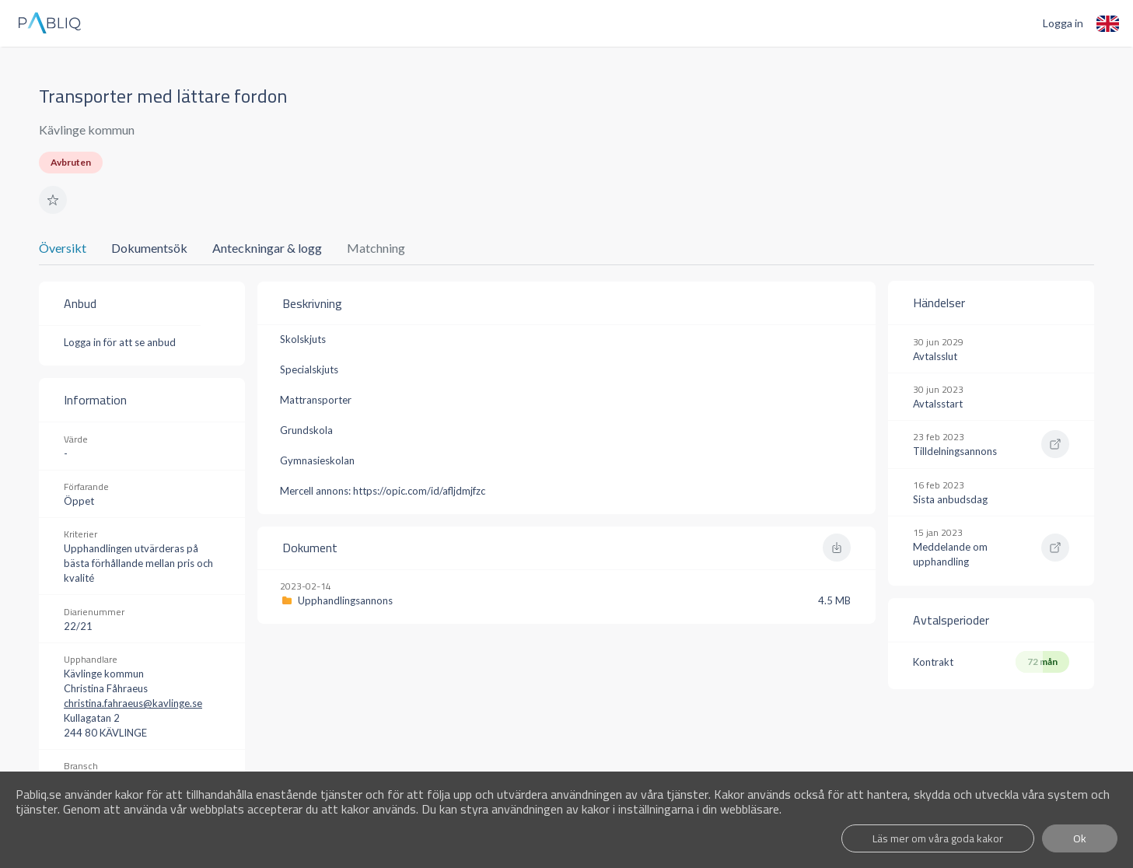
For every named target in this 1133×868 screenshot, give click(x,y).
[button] (53, 200)
